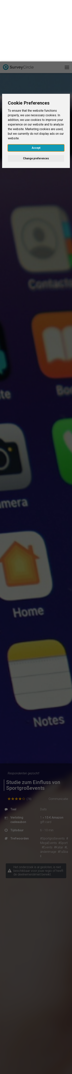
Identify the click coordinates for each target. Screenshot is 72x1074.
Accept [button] (36, 86)
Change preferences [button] (36, 96)
